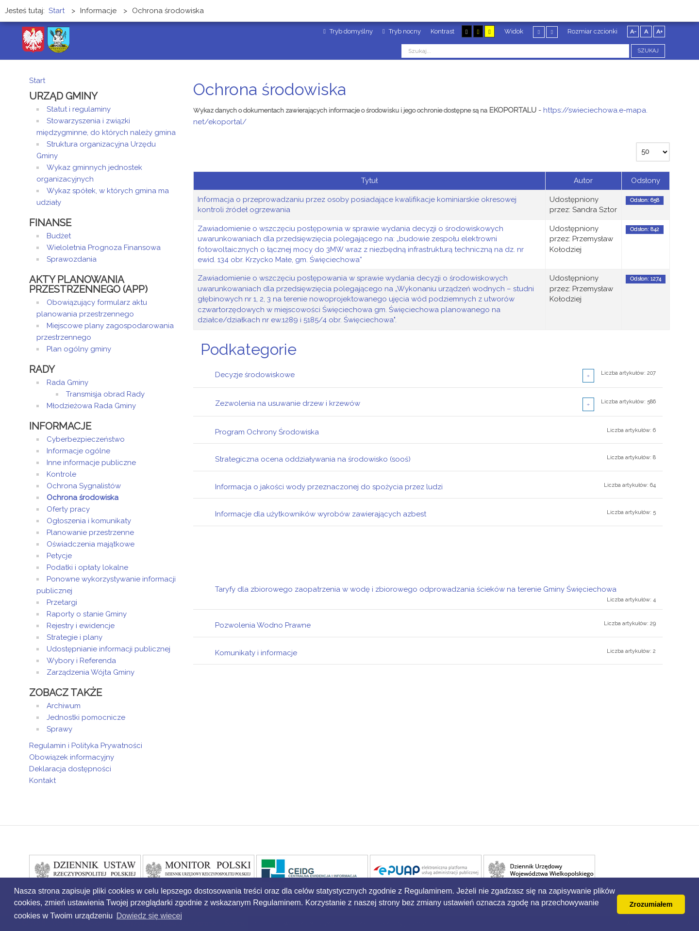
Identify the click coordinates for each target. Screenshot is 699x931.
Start (37, 80)
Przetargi (62, 602)
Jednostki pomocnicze (86, 717)
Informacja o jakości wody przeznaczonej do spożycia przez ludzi (329, 486)
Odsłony (645, 180)
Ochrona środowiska (82, 497)
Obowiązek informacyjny (71, 757)
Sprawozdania (72, 259)
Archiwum (64, 705)
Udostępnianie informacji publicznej (108, 649)
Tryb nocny (402, 31)
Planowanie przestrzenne (90, 532)
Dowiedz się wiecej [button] (149, 916)
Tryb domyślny (348, 31)
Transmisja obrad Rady (105, 394)
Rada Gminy (67, 382)
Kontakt (42, 780)
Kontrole (61, 474)
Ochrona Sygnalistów (84, 486)
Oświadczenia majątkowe (90, 544)
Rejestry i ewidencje (81, 625)
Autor (583, 180)
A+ (659, 31)
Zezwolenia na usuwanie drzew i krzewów (287, 403)
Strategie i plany (74, 637)
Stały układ (539, 31)
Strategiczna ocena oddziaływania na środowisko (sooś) (313, 459)
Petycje (59, 555)
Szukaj (648, 51)
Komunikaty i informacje (256, 652)
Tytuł (369, 180)
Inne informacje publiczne (91, 462)
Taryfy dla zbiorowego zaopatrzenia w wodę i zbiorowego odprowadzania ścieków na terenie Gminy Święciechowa (415, 589)
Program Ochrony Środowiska (267, 432)
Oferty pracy (68, 509)
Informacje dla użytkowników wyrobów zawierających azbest (320, 514)
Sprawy (59, 729)
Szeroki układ (552, 31)
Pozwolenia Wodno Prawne (263, 625)
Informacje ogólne (78, 451)
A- (633, 31)
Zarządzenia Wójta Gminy (90, 672)
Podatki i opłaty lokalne (87, 567)
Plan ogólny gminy (79, 349)
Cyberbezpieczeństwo (86, 439)
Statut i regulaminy (79, 109)
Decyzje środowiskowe (255, 374)
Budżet (59, 236)
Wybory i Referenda (81, 660)
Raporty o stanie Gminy (87, 614)
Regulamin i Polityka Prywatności (85, 745)
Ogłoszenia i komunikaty (89, 520)
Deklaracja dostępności (70, 769)
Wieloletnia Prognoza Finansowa (104, 247)
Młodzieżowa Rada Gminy (91, 405)
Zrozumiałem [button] (651, 904)
